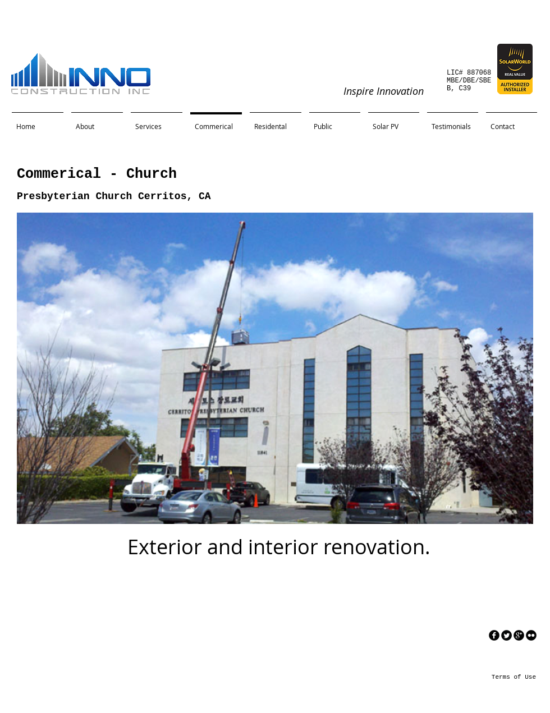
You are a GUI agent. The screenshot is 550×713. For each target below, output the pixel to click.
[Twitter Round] (506, 635)
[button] (275, 368)
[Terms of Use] (499, 677)
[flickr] (531, 635)
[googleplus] (519, 635)
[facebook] (494, 635)
